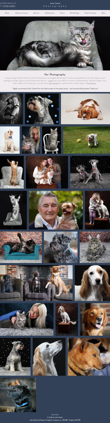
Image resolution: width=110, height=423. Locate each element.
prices (50, 80)
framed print (91, 83)
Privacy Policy (55, 414)
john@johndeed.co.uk (8, 3)
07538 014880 (9, 6)
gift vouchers (54, 83)
